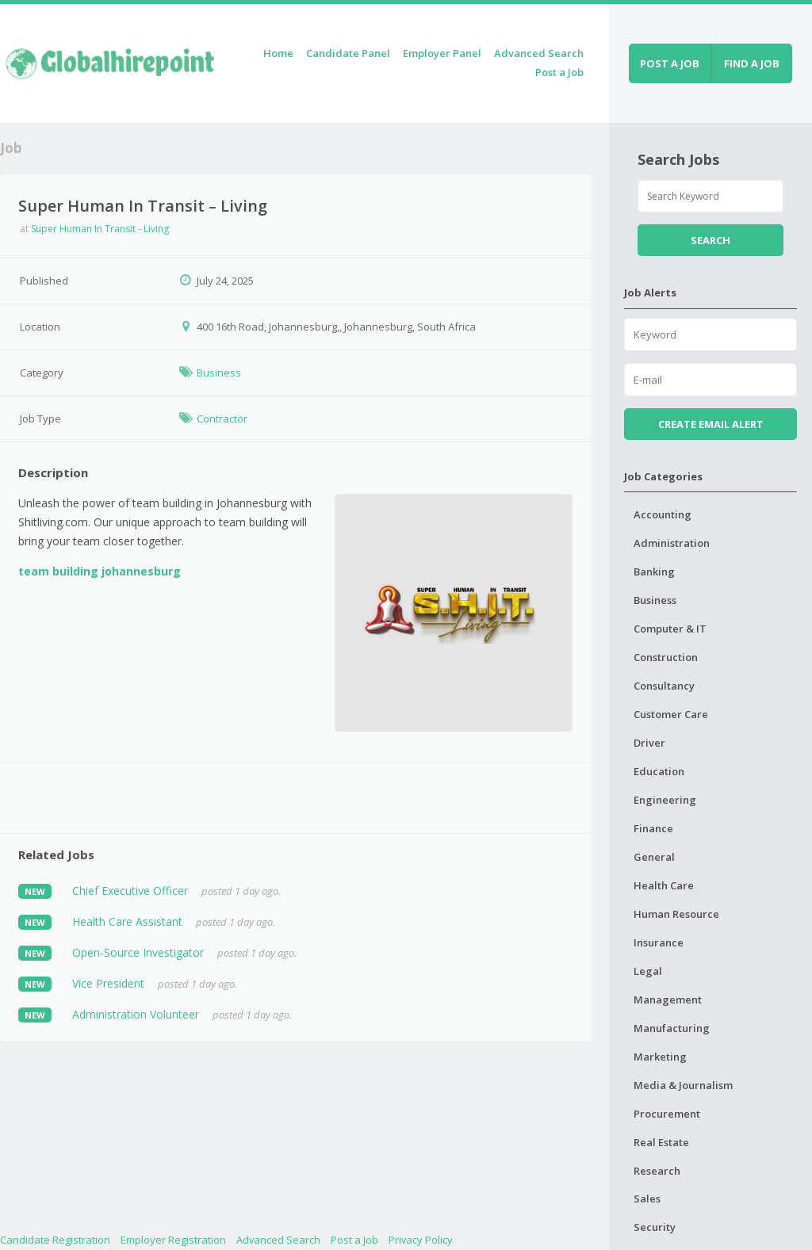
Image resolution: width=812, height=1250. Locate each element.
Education (659, 771)
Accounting (662, 514)
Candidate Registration (55, 1240)
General (654, 857)
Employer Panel (442, 53)
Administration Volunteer (135, 1014)
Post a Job (559, 72)
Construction (666, 657)
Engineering (665, 800)
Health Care (664, 885)
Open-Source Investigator (138, 952)
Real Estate (661, 1142)
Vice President (108, 983)
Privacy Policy (421, 1240)
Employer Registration (173, 1240)
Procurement (667, 1114)
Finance (653, 828)
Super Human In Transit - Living (100, 228)
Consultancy (664, 686)
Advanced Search (539, 53)
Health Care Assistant (127, 921)
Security (655, 1227)
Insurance (659, 942)
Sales (647, 1198)
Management (668, 999)
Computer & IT (670, 628)
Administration (672, 543)
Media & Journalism (683, 1085)
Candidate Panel (348, 53)
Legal (648, 971)
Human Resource (676, 914)
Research (657, 1171)
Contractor (222, 418)
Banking (654, 571)
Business (219, 372)
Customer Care (671, 714)
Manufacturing (672, 1028)
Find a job (751, 63)
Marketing (660, 1056)
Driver (649, 743)
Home (278, 53)
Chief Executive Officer (130, 890)
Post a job (669, 63)
